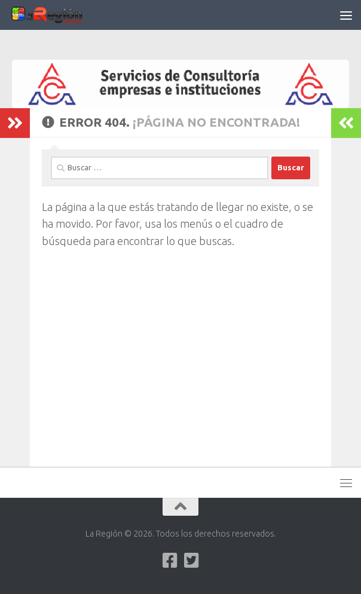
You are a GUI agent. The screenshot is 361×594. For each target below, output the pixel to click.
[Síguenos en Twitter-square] (191, 560)
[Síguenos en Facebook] (169, 560)
